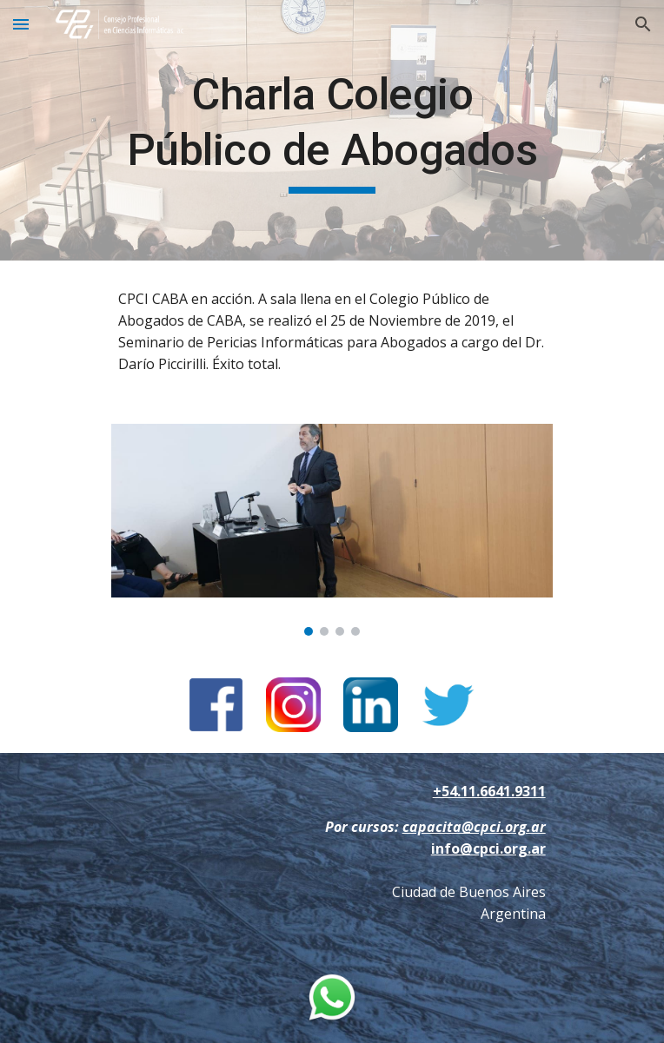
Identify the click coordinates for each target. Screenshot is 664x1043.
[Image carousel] (331, 530)
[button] (21, 24)
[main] (331, 130)
